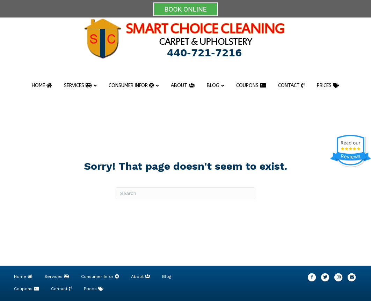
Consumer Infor (131, 86)
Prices (328, 86)
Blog (213, 86)
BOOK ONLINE (186, 9)
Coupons (251, 86)
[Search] (185, 193)
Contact (291, 86)
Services (78, 86)
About (183, 86)
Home (42, 86)
